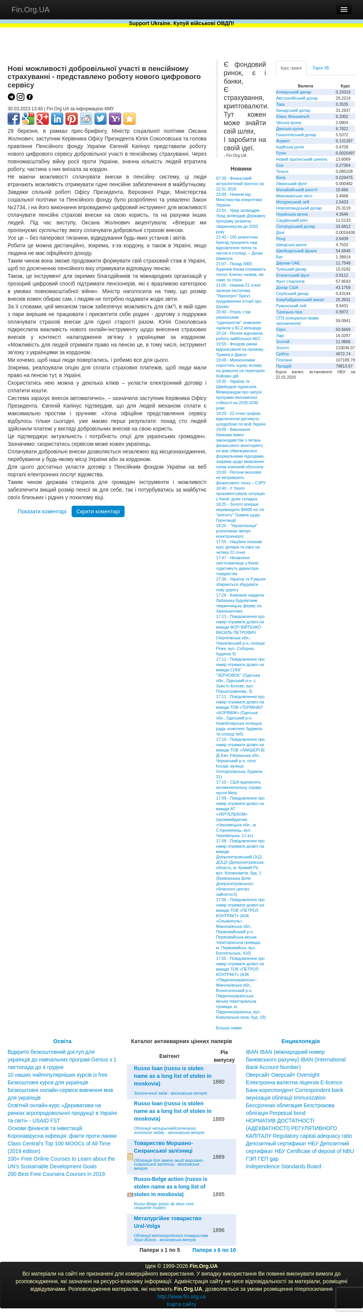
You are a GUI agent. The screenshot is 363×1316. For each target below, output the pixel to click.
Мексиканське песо (294, 196)
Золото (282, 347)
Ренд (281, 238)
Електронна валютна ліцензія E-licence (294, 1082)
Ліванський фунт (291, 183)
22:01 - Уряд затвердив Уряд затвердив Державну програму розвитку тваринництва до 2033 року (240, 221)
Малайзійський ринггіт (297, 189)
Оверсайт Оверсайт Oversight (282, 1075)
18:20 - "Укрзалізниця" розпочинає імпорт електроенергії (236, 531)
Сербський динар (292, 293)
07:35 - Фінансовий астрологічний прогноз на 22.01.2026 (240, 183)
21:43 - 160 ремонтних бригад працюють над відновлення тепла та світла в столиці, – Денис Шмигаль (239, 248)
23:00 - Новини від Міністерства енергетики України (239, 199)
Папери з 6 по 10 (214, 1250)
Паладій (283, 366)
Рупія (281, 153)
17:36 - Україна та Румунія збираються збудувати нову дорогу (240, 584)
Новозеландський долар (299, 208)
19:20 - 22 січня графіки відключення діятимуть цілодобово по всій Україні (240, 418)
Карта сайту (182, 1304)
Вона (281, 177)
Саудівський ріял (292, 220)
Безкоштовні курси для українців (48, 1082)
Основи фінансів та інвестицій (45, 1128)
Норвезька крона (292, 214)
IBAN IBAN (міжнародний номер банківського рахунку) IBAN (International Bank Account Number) (295, 1059)
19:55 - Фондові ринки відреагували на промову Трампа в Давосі (239, 349)
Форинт (283, 141)
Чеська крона (288, 122)
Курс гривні (291, 68)
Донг (280, 232)
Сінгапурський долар (295, 226)
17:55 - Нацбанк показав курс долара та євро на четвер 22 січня (239, 547)
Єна (279, 165)
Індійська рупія (290, 147)
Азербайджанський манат (300, 299)
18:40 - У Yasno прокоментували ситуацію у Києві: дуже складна (240, 493)
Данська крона (290, 128)
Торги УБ (320, 68)
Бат (279, 257)
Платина (284, 360)
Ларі (280, 335)
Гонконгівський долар (296, 134)
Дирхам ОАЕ (288, 263)
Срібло (282, 354)
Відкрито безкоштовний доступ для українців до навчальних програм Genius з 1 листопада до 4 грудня (62, 1059)
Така (280, 104)
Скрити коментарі (98, 511)
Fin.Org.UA (30, 9)
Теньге (282, 171)
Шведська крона (291, 244)
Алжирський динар (294, 92)
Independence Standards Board (283, 1166)
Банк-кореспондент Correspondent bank (294, 1090)
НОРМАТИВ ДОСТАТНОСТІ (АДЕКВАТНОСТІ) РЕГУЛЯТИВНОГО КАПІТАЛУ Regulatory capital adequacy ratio (299, 1128)
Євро (281, 329)
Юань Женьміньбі (293, 116)
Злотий (282, 341)
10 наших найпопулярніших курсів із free (57, 1075)
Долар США (287, 287)
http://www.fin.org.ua (181, 1296)
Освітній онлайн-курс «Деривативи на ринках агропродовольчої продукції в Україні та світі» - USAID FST (62, 1113)
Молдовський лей (292, 202)
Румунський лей (291, 305)
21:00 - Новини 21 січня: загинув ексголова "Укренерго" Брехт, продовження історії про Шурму (238, 296)
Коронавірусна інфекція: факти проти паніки (62, 1136)
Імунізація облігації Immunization (286, 1098)
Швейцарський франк (296, 250)
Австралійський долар (297, 98)
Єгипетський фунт (293, 275)
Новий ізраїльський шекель (302, 159)
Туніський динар (291, 269)
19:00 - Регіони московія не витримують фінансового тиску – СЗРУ (240, 477)
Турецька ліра (289, 312)
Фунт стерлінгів (290, 281)
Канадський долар (293, 110)
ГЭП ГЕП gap (262, 1159)
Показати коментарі (42, 511)
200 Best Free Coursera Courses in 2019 (56, 1174)
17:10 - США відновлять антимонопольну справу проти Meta (238, 787)
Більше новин (229, 1028)
